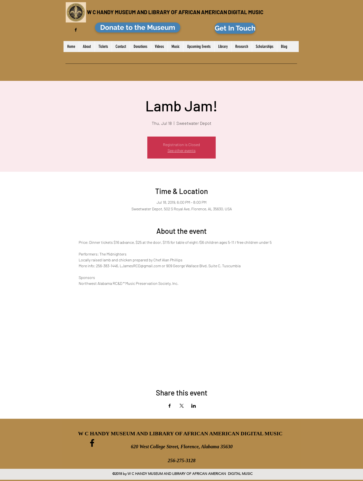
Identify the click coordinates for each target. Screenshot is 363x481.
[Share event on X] (181, 406)
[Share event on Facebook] (169, 406)
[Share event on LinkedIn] (193, 406)
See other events (182, 150)
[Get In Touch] (235, 28)
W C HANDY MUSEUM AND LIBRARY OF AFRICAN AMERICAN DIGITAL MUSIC (175, 12)
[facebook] (75, 29)
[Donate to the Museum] (137, 27)
